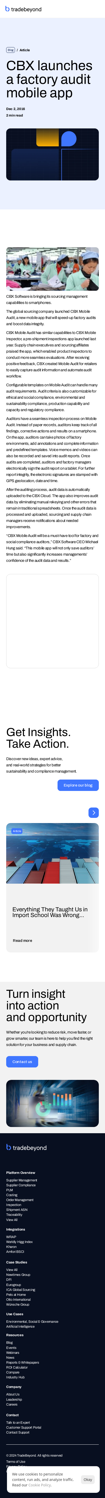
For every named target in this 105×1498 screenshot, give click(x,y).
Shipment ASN (17, 1210)
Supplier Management (21, 1180)
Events (11, 1348)
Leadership (14, 1399)
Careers (12, 1404)
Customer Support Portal (23, 1427)
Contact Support (17, 1432)
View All (12, 1220)
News (10, 1357)
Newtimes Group (18, 1275)
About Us (13, 1394)
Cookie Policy (39, 1484)
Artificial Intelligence (20, 1326)
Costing (11, 1195)
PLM (9, 1190)
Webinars (12, 1353)
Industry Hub (15, 1377)
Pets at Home (16, 1295)
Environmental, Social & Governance (32, 1322)
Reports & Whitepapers (22, 1362)
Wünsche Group (17, 1304)
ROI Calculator (16, 1367)
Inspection (13, 1205)
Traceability (14, 1215)
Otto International (18, 1299)
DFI (9, 1280)
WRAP (11, 1237)
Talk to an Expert (18, 1422)
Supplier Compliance (21, 1185)
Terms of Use (15, 1462)
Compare (12, 1372)
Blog (9, 1342)
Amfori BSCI (15, 1252)
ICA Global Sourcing (20, 1290)
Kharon (11, 1247)
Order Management (20, 1200)
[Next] (93, 813)
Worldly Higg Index (19, 1242)
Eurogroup (13, 1285)
